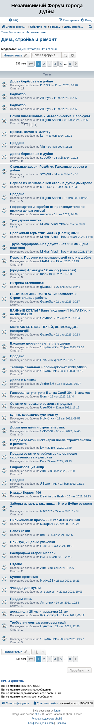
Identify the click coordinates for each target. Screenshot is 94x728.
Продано (17, 143)
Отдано (16, 564)
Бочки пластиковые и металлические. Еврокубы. (50, 116)
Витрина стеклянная (27, 283)
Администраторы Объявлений (37, 48)
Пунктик (46, 626)
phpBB (38, 714)
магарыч (46, 524)
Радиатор (18, 94)
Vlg (42, 146)
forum (57, 710)
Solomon (46, 431)
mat (43, 274)
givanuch (46, 287)
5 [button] (61, 63)
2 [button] (44, 63)
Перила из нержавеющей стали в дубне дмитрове (51, 183)
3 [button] (49, 63)
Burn (43, 396)
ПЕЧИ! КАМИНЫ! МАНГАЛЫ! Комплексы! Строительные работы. (43, 296)
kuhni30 (46, 85)
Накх (43, 360)
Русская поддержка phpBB (47, 718)
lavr (42, 557)
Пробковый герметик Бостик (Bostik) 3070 (44, 233)
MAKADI (46, 261)
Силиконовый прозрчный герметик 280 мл (45, 520)
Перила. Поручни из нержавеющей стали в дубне (50, 257)
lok (42, 447)
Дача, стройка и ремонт (29, 39)
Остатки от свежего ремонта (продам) (41, 403)
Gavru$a (46, 301)
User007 (46, 407)
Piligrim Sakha (50, 120)
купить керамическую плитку (34, 414)
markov (45, 214)
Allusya (45, 98)
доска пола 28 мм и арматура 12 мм (39, 611)
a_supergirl (48, 591)
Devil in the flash (52, 496)
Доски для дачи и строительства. (37, 427)
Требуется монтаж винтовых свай (38, 622)
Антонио (46, 602)
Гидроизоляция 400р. (27, 467)
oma (43, 535)
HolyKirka (47, 418)
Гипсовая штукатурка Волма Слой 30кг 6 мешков (50, 392)
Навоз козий (20, 531)
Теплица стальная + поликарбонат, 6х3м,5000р (48, 367)
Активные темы (36, 32)
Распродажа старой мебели (32, 553)
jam (42, 135)
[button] (31, 64)
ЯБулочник (48, 347)
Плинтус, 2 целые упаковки (32, 542)
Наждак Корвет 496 (25, 492)
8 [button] (70, 63)
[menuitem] (13, 20)
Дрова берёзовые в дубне (31, 81)
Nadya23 (46, 580)
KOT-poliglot (49, 615)
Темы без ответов (12, 32)
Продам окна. (21, 599)
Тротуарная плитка (25, 220)
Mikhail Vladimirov (53, 224)
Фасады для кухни (25, 588)
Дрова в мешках (23, 380)
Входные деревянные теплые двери (40, 343)
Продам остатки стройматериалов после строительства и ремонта (43, 455)
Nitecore (46, 511)
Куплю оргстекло (24, 577)
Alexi (43, 471)
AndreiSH (47, 383)
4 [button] (55, 63)
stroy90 (45, 157)
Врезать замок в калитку (30, 132)
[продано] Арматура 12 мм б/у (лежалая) (43, 270)
